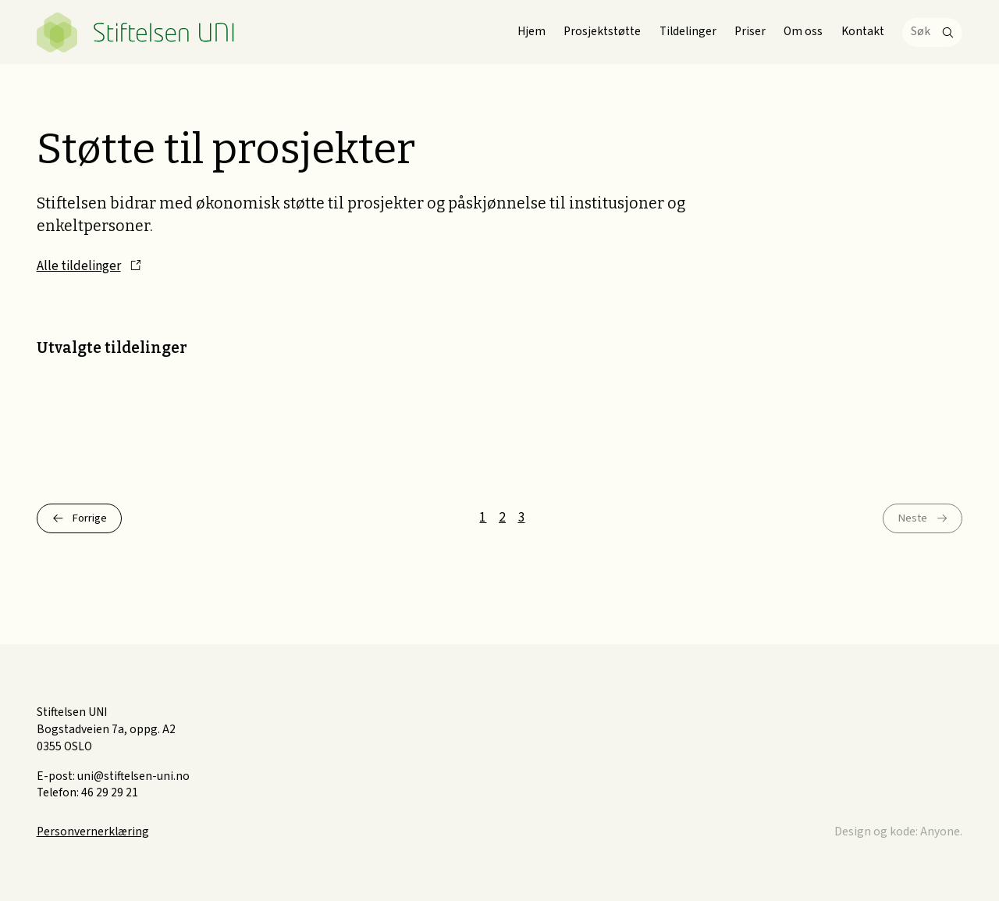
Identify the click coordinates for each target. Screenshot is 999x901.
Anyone (940, 831)
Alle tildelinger (79, 266)
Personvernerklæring (93, 831)
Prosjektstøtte (602, 31)
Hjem (531, 31)
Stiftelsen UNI (136, 32)
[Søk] (932, 32)
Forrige (92, 518)
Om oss (803, 31)
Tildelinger (687, 31)
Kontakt (862, 31)
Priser (750, 31)
